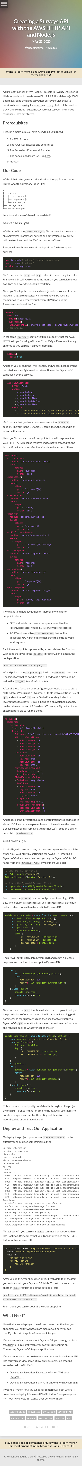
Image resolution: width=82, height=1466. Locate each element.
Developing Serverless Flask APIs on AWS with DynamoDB (44, 1381)
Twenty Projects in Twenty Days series (29, 1397)
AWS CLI (20, 144)
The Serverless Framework (25, 150)
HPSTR (73, 1455)
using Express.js (32, 105)
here (47, 155)
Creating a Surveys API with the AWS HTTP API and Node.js (41, 28)
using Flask (53, 105)
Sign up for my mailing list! (41, 73)
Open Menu (4, 4)
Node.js (14, 161)
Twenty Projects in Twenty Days (52, 91)
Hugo (54, 1455)
